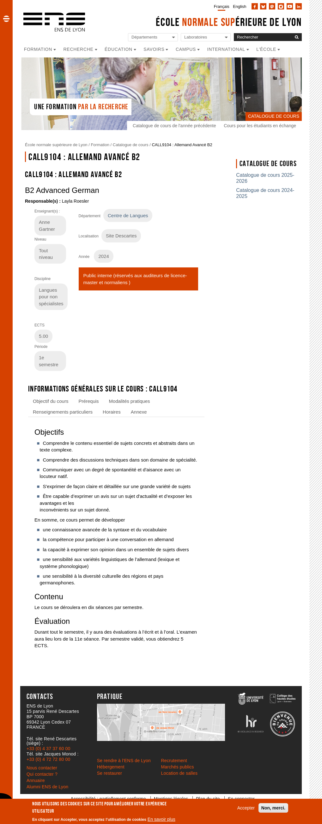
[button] (6, 18)
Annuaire (36, 780)
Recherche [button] (79, 49)
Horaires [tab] (112, 412)
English (239, 6)
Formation (100, 144)
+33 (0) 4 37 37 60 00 (48, 748)
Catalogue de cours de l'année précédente (174, 125)
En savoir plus (161, 819)
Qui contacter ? (42, 774)
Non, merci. (273, 807)
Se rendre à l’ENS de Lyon (124, 760)
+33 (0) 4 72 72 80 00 (48, 759)
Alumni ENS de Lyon (47, 786)
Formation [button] (38, 49)
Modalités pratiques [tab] (129, 401)
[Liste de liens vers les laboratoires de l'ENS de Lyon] (205, 37)
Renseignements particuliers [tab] (63, 412)
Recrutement (174, 760)
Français (221, 6)
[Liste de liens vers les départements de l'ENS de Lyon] (153, 37)
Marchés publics (177, 766)
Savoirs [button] (153, 49)
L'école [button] (266, 49)
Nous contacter (42, 767)
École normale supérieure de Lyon (56, 144)
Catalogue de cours (131, 144)
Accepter (246, 807)
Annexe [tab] (139, 412)
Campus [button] (186, 49)
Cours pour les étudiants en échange (260, 125)
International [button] (226, 49)
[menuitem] (220, 6)
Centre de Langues (128, 215)
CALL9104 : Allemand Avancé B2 (182, 144)
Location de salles (179, 773)
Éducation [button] (118, 49)
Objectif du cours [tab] (50, 401)
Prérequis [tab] (88, 401)
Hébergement (111, 766)
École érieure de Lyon (229, 22)
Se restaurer (109, 773)
